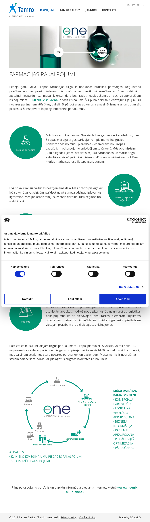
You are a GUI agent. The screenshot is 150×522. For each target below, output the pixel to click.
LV (142, 5)
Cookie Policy (87, 517)
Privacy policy (68, 517)
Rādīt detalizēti (129, 287)
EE (138, 5)
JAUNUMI (91, 10)
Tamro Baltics (69, 10)
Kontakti (109, 10)
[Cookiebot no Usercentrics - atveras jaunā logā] (130, 220)
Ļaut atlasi (75, 298)
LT (133, 5)
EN (128, 5)
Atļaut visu (123, 298)
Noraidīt (27, 298)
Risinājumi (47, 10)
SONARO (135, 517)
